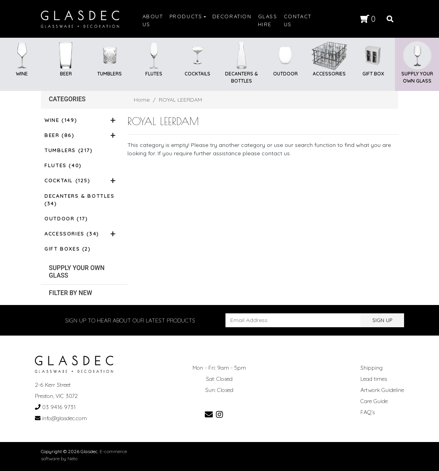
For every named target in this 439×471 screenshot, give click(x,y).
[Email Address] (293, 320)
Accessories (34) (71, 233)
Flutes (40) (63, 165)
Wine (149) (60, 120)
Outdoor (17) (66, 218)
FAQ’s (367, 412)
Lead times (373, 378)
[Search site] (390, 19)
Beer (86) (59, 135)
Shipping (371, 367)
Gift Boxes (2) (67, 248)
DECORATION (232, 16)
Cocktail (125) (67, 180)
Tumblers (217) (68, 150)
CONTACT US (298, 20)
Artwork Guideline (382, 390)
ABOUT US (152, 20)
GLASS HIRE (267, 20)
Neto (72, 458)
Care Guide (374, 401)
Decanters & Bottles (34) (79, 200)
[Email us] (209, 414)
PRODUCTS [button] (185, 16)
